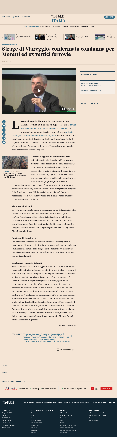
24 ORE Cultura (6, 420)
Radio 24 (5, 415)
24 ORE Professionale (8, 418)
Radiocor (92, 418)
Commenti (75, 402)
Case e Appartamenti (66, 428)
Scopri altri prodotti (91, 90)
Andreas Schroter (30, 336)
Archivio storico (94, 420)
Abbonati (109, 17)
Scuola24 (34, 428)
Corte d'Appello (63, 341)
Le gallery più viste (89, 103)
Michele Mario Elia (48, 338)
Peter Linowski (64, 336)
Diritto (33, 415)
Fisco (32, 413)
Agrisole (33, 433)
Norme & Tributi (64, 402)
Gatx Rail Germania (47, 339)
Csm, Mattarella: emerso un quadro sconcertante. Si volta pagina (53, 37)
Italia (58, 20)
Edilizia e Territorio (36, 423)
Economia (39, 402)
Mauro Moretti (48, 341)
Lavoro (33, 418)
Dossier (84, 27)
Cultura (94, 402)
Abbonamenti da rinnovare (97, 415)
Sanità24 (34, 430)
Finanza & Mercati (50, 402)
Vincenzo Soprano (31, 334)
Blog (91, 27)
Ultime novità (90, 83)
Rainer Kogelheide (48, 336)
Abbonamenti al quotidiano (97, 413)
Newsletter (63, 418)
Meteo (62, 423)
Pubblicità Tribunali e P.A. (68, 425)
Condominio (35, 425)
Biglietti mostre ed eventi (68, 430)
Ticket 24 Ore (6, 428)
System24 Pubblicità (8, 425)
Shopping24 (6, 423)
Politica (56, 27)
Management (84, 402)
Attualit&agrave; (31, 27)
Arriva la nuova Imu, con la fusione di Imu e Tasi (23, 36)
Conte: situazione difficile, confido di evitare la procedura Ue (84, 36)
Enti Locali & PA (36, 420)
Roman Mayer (56, 334)
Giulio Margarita (30, 339)
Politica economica (70, 27)
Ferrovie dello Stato (32, 341)
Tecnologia (102, 402)
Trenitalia (45, 334)
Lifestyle (111, 402)
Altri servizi (63, 433)
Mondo (31, 402)
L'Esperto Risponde (66, 413)
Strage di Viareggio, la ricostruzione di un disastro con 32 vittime (14, 175)
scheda (6, 171)
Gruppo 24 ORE (7, 413)
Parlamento (45, 27)
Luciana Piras (63, 338)
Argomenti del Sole (66, 415)
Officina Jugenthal (31, 338)
